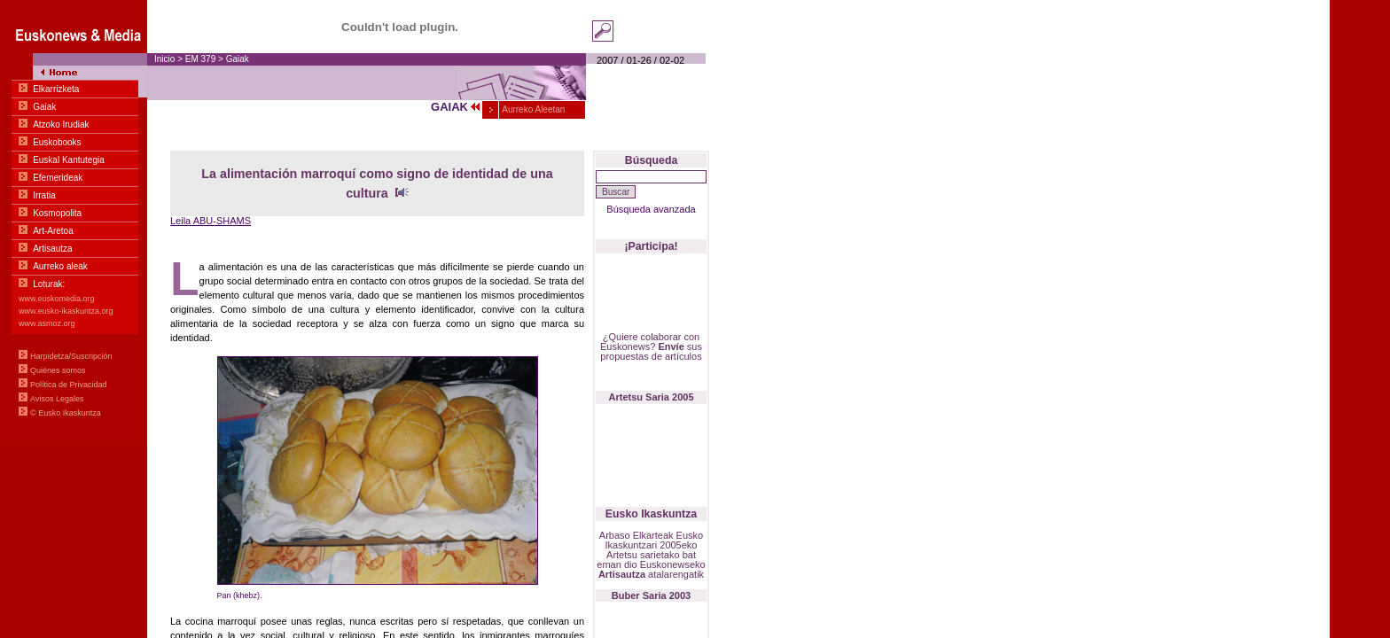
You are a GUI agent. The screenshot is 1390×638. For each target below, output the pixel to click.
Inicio (164, 59)
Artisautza (621, 574)
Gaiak (237, 59)
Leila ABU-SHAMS (210, 220)
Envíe (670, 346)
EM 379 (201, 59)
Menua (73, 221)
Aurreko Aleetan (532, 109)
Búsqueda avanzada (650, 209)
